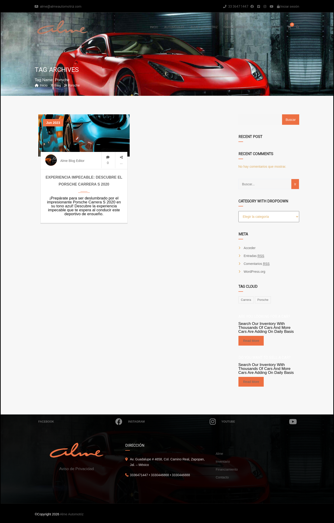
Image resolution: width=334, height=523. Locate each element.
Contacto (222, 477)
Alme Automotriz (72, 514)
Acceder (249, 248)
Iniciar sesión (288, 6)
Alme (219, 454)
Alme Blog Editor (72, 161)
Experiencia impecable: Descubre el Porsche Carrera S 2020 (83, 180)
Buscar (291, 120)
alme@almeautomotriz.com (60, 6)
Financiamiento (227, 469)
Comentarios (257, 264)
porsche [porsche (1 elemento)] (263, 300)
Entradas (254, 256)
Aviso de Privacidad (76, 469)
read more (251, 341)
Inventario (223, 461)
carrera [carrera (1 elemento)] (246, 300)
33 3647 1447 (235, 6)
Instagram (171, 422)
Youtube (259, 422)
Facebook (80, 422)
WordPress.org (254, 271)
